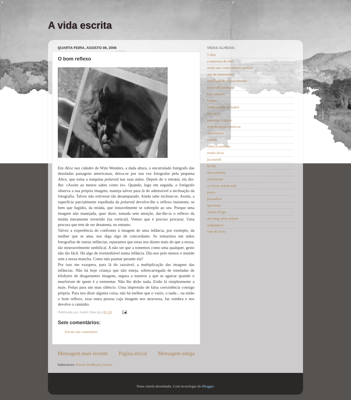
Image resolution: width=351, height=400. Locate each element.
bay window (216, 94)
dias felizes (215, 133)
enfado (212, 140)
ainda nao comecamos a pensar (230, 68)
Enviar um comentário (81, 332)
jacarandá (214, 159)
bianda (212, 100)
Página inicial (133, 353)
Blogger (208, 386)
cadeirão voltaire (219, 120)
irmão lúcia (215, 153)
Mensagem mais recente (83, 353)
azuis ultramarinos (220, 87)
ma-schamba (216, 172)
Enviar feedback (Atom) (94, 365)
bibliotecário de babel (223, 107)
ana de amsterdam (220, 74)
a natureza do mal (220, 61)
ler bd (211, 166)
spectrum (214, 205)
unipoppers (215, 225)
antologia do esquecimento (227, 81)
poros (211, 192)
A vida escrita (80, 25)
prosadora (214, 199)
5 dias (211, 55)
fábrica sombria (218, 146)
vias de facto (216, 231)
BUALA (213, 114)
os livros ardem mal (221, 186)
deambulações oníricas (224, 126)
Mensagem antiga (176, 353)
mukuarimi (215, 179)
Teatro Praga (216, 212)
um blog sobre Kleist (222, 218)
